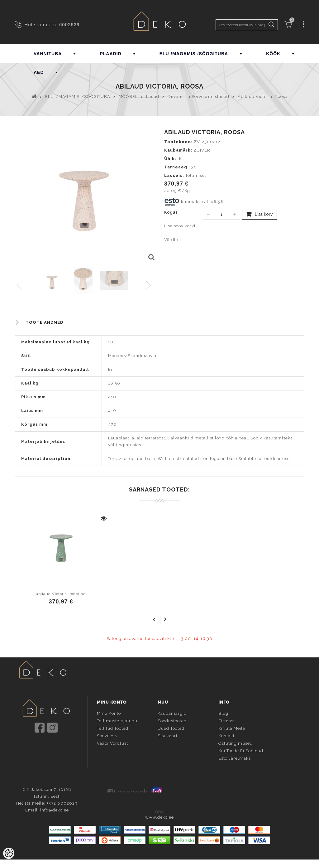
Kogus (171, 212)
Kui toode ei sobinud (240, 750)
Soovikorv (107, 735)
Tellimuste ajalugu (117, 720)
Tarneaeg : (177, 167)
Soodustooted (172, 720)
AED (39, 72)
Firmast (226, 720)
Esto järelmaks (234, 757)
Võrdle (171, 239)
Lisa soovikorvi (179, 226)
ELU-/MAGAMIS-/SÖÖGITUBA (194, 53)
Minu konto (109, 712)
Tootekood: (178, 141)
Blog (223, 712)
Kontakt (226, 735)
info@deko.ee (56, 752)
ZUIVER (201, 150)
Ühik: (170, 158)
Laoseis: (174, 175)
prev (154, 619)
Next (150, 285)
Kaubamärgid (172, 712)
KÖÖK (273, 53)
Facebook (131, 790)
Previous (20, 285)
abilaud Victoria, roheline (61, 594)
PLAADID (110, 53)
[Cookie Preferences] (8, 853)
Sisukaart (168, 735)
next (165, 619)
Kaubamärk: (178, 150)
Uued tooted (171, 727)
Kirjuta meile (231, 727)
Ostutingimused (235, 742)
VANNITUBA (48, 53)
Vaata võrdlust (112, 742)
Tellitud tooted (112, 727)
